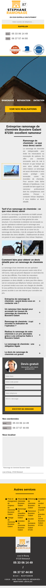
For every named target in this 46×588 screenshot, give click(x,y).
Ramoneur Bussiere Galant (31, 513)
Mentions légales (23, 581)
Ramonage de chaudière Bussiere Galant (21, 513)
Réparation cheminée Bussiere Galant (21, 502)
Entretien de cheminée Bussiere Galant (21, 525)
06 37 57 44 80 (20, 38)
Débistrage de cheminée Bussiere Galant (31, 503)
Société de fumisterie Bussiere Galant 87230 (31, 524)
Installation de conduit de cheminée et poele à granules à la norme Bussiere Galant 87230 (41, 512)
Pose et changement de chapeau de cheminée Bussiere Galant (11, 506)
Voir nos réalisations (23, 109)
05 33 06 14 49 (20, 33)
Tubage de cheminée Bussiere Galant (11, 522)
